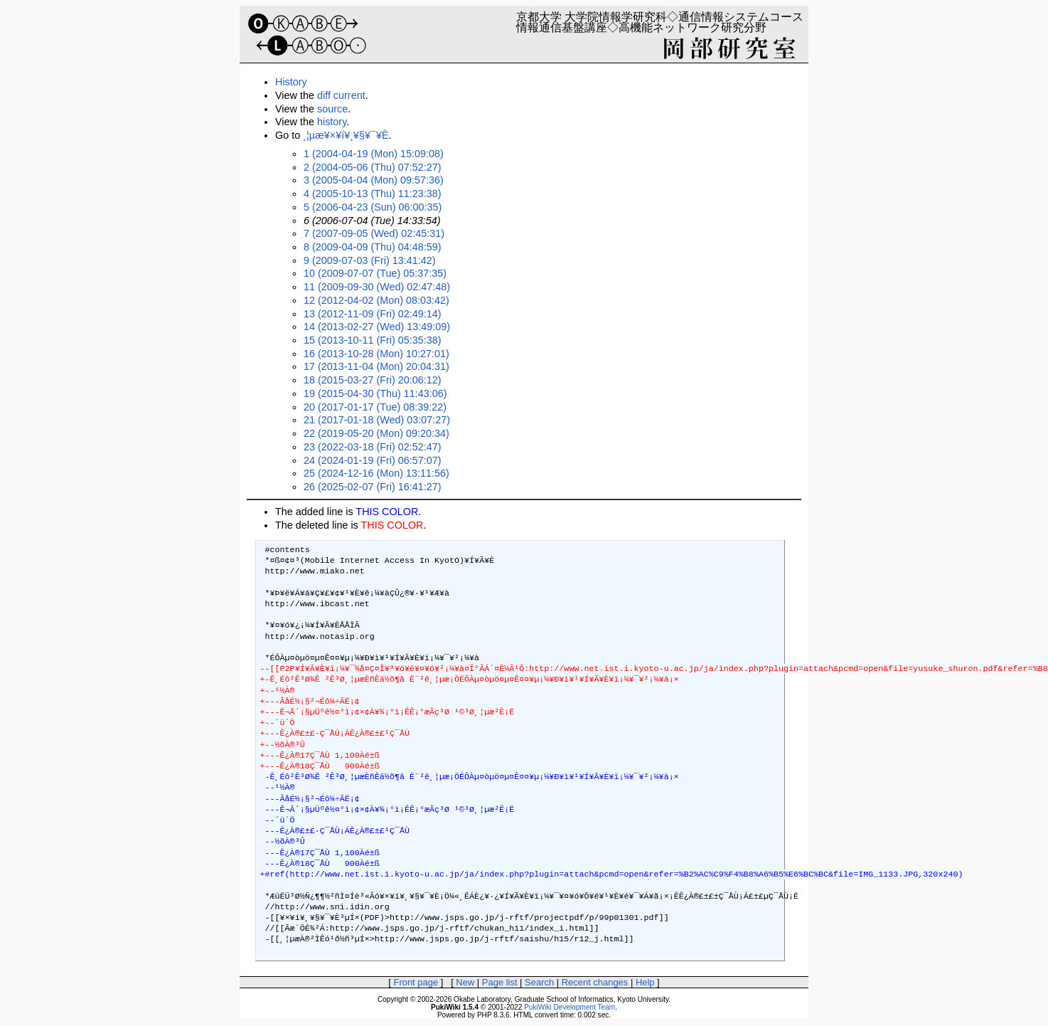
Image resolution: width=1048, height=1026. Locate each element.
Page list (500, 982)
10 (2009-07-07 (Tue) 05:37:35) (375, 273)
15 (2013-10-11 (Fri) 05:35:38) (373, 340)
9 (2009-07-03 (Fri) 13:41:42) (370, 260)
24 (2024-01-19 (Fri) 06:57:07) (373, 460)
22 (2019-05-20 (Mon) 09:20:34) (376, 433)
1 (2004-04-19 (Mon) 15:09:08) (374, 153)
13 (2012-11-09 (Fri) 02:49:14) (373, 313)
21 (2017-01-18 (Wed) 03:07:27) (377, 419)
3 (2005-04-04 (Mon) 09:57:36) (374, 180)
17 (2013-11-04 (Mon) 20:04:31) (376, 366)
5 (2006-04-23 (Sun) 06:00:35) (373, 207)
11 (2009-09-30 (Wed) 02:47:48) (377, 286)
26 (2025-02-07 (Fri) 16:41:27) (373, 486)
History (291, 82)
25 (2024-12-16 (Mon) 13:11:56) (376, 473)
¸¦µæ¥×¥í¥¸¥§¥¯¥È (345, 135)
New (465, 982)
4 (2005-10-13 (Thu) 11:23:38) (373, 193)
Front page (415, 982)
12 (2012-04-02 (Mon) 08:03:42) (376, 300)
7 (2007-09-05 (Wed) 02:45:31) (374, 233)
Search (539, 982)
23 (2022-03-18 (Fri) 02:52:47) (373, 447)
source (332, 109)
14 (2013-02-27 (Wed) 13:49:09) (377, 326)
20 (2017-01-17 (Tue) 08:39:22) (375, 407)
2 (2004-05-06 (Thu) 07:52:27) (373, 167)
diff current (341, 95)
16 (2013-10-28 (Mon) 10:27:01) (376, 353)
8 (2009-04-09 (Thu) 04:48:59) (373, 247)
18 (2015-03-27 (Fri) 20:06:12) (373, 380)
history (331, 121)
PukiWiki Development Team (569, 1007)
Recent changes (595, 982)
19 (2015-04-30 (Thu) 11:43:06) (375, 393)
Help (645, 982)
